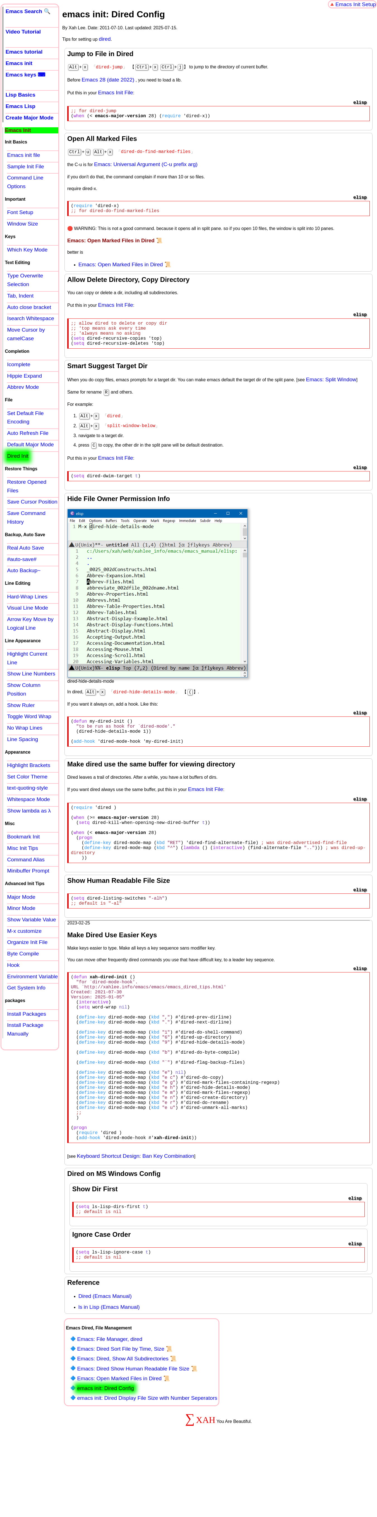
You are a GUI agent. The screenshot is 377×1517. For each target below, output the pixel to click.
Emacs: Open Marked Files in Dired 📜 (124, 268)
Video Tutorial (23, 32)
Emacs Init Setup (355, 4)
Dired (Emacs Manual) (105, 1365)
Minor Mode (21, 908)
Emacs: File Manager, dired (109, 1407)
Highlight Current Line (27, 658)
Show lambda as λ (29, 811)
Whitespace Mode (28, 799)
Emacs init (19, 63)
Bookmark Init (23, 837)
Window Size (22, 224)
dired (105, 39)
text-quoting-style (27, 788)
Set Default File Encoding (25, 417)
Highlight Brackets (28, 765)
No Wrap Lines (24, 728)
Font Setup (20, 212)
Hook (13, 965)
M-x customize (24, 931)
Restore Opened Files (26, 486)
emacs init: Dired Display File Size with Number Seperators (147, 1466)
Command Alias (25, 859)
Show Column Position (23, 689)
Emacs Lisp (20, 106)
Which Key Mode (27, 250)
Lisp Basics (20, 95)
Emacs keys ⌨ (25, 75)
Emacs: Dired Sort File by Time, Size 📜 (124, 1417)
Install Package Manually (25, 1029)
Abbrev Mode (23, 387)
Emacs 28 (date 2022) (108, 79)
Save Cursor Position (32, 502)
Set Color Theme (27, 777)
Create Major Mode (30, 118)
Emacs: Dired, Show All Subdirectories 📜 (127, 1427)
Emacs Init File (115, 92)
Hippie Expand (24, 376)
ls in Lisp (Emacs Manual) (109, 1376)
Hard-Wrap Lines (27, 597)
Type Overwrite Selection (25, 280)
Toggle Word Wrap (29, 716)
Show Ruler (21, 705)
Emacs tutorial (24, 52)
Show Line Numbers (31, 674)
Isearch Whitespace (30, 318)
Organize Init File (27, 942)
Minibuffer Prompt (28, 871)
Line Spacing (22, 739)
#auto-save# (22, 559)
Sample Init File (25, 166)
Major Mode (21, 897)
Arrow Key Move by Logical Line (30, 623)
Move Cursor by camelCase (26, 334)
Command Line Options (25, 182)
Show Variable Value (31, 919)
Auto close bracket (29, 307)
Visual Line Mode (27, 608)
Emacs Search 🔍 (28, 11)
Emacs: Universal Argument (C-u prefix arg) (146, 165)
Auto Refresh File (27, 433)
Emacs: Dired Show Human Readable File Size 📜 (137, 1437)
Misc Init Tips (22, 848)
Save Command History (26, 517)
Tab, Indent (20, 296)
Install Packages (26, 1014)
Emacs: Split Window (331, 388)
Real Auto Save (25, 548)
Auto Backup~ (23, 570)
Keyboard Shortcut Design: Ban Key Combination (135, 1220)
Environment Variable (32, 976)
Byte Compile (23, 954)
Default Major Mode (30, 444)
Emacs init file (23, 155)
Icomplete (18, 364)
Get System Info (26, 988)
